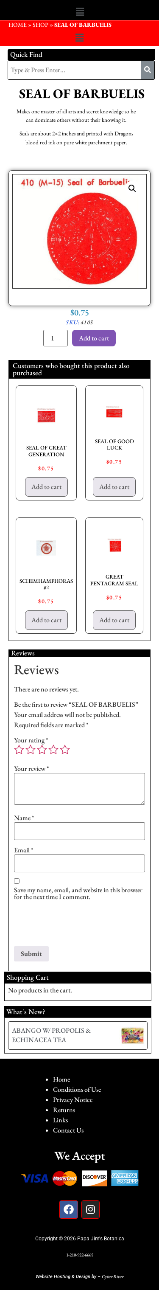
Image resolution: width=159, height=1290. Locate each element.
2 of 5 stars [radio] (30, 750)
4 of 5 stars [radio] (53, 750)
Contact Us (68, 1130)
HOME (17, 24)
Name (24, 818)
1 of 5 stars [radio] (19, 750)
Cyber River (112, 1276)
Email (23, 850)
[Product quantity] (55, 338)
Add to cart (94, 338)
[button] (80, 12)
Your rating (31, 740)
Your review (31, 768)
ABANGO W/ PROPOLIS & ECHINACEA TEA (51, 1035)
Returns (64, 1109)
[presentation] (78, 925)
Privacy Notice (72, 1099)
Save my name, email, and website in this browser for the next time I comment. (78, 893)
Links (60, 1120)
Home (61, 1079)
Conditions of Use (77, 1089)
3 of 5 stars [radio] (42, 750)
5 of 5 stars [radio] (65, 750)
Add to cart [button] (46, 486)
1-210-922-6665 (79, 1255)
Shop (40, 24)
